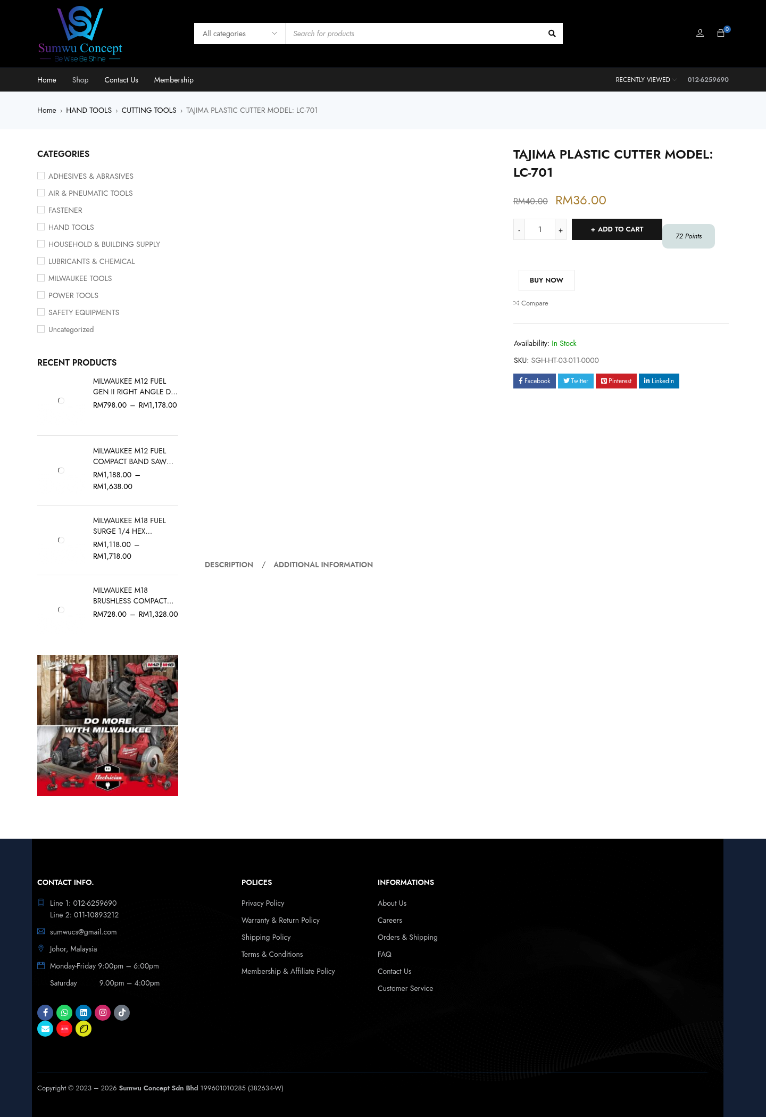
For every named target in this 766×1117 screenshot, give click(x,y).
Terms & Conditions (272, 954)
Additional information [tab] (323, 564)
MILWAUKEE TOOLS (80, 278)
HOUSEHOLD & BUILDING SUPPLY (104, 244)
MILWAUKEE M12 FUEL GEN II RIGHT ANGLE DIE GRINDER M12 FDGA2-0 (135, 386)
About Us (392, 903)
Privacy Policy (263, 903)
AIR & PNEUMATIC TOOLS (90, 193)
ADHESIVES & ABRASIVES (91, 176)
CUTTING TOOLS (149, 110)
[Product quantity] (540, 229)
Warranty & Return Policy (281, 920)
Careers (390, 920)
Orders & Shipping (408, 937)
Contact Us (394, 971)
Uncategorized (71, 329)
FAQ (385, 954)
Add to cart (621, 229)
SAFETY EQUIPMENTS (83, 312)
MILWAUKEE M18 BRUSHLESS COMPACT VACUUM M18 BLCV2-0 (130, 595)
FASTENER (65, 210)
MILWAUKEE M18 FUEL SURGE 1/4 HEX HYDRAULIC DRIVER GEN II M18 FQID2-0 (134, 525)
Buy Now (546, 280)
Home (46, 110)
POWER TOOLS (73, 295)
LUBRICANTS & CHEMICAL (91, 261)
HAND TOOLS (89, 110)
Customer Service (406, 988)
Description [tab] (229, 564)
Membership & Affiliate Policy (288, 971)
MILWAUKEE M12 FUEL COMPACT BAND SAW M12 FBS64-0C (129, 456)
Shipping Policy (266, 937)
